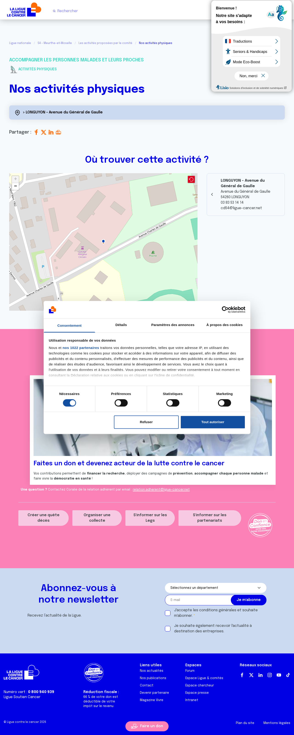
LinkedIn (260, 675)
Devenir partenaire (154, 692)
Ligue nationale (20, 43)
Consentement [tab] (69, 325)
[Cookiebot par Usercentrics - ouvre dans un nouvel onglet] (225, 309)
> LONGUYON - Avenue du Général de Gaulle (63, 112)
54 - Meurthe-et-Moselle (55, 43)
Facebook (242, 675)
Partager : (21, 132)
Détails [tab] (121, 325)
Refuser (146, 422)
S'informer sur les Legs (150, 518)
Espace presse (197, 692)
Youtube (279, 675)
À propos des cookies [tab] (224, 325)
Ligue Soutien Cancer (22, 697)
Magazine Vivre (151, 700)
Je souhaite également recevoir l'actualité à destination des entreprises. (213, 628)
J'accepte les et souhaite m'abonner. (216, 613)
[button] (103, 242)
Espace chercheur (199, 685)
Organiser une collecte (97, 518)
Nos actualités (151, 670)
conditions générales (217, 610)
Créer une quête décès (43, 518)
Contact (146, 685)
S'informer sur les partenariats (209, 518)
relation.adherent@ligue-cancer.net (161, 489)
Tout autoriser (212, 422)
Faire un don (151, 726)
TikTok (288, 675)
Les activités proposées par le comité (105, 43)
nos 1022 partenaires (80, 348)
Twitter (251, 675)
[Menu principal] (286, 11)
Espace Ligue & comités (204, 678)
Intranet (191, 700)
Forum (190, 670)
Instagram (269, 675)
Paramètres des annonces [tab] (172, 325)
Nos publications (153, 678)
